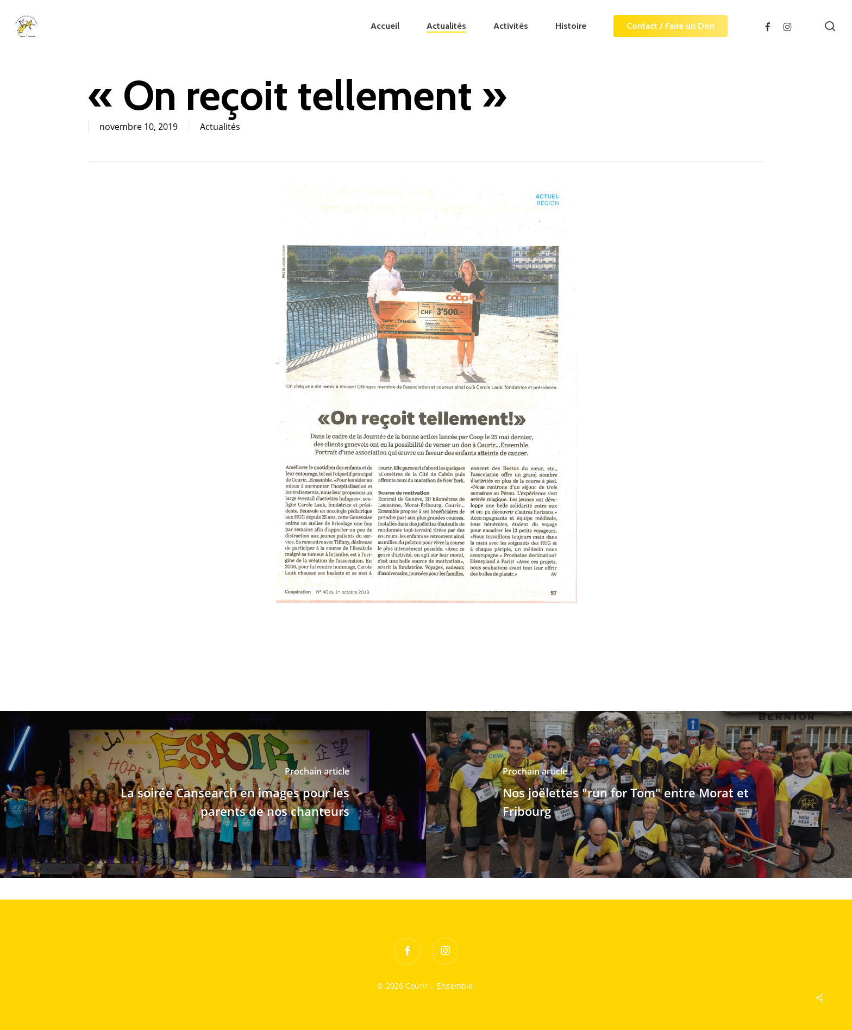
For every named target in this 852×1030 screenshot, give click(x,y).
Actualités (220, 127)
